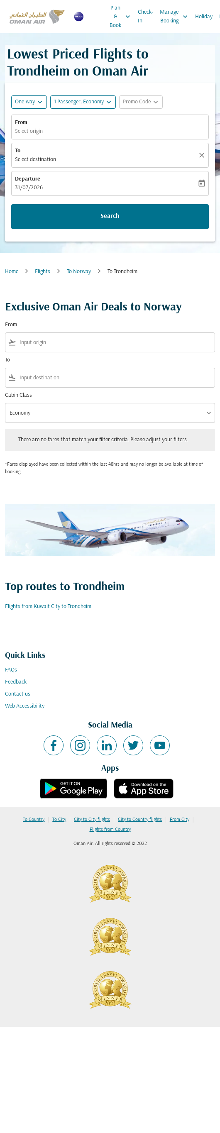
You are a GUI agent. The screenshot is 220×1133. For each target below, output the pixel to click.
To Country (33, 819)
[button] (83, 102)
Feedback (16, 682)
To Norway (79, 272)
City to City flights (92, 819)
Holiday (204, 17)
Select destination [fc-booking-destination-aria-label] (35, 159)
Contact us (17, 694)
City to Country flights (140, 819)
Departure (27, 179)
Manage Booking (176, 17)
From (21, 123)
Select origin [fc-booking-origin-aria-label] (29, 131)
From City (179, 819)
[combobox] (115, 342)
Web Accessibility (24, 706)
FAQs (11, 670)
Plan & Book (122, 17)
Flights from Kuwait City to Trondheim (48, 606)
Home (11, 272)
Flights (42, 272)
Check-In (145, 16)
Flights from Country (110, 829)
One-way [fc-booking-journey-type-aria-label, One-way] (25, 102)
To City (59, 819)
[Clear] (203, 155)
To (17, 151)
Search (110, 216)
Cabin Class (18, 395)
